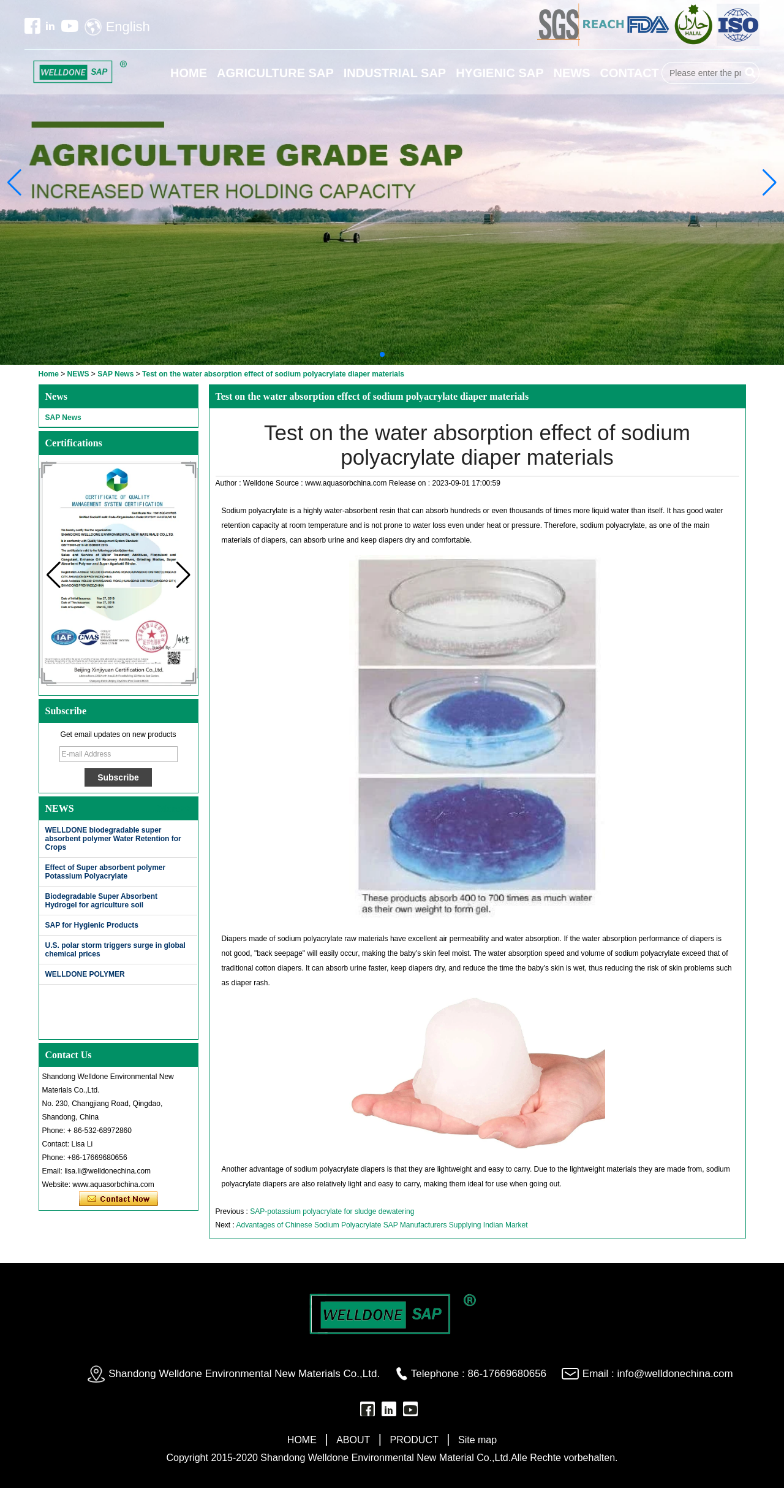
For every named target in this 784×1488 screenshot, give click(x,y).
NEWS (572, 73)
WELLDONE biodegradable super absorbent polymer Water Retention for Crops (113, 839)
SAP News (115, 374)
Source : (290, 483)
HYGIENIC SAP (499, 73)
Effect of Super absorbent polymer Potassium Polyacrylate (105, 871)
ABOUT (353, 1440)
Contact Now (118, 1199)
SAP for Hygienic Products (91, 925)
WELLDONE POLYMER (85, 974)
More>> (174, 808)
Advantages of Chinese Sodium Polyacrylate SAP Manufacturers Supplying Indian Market (382, 1225)
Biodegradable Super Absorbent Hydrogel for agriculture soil (101, 900)
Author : (229, 483)
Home (49, 374)
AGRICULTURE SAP (275, 73)
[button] (382, 354)
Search (750, 73)
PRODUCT (414, 1440)
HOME (188, 73)
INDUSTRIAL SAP (395, 73)
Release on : (410, 483)
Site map (477, 1440)
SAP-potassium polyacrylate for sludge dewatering (332, 1211)
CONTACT (629, 73)
